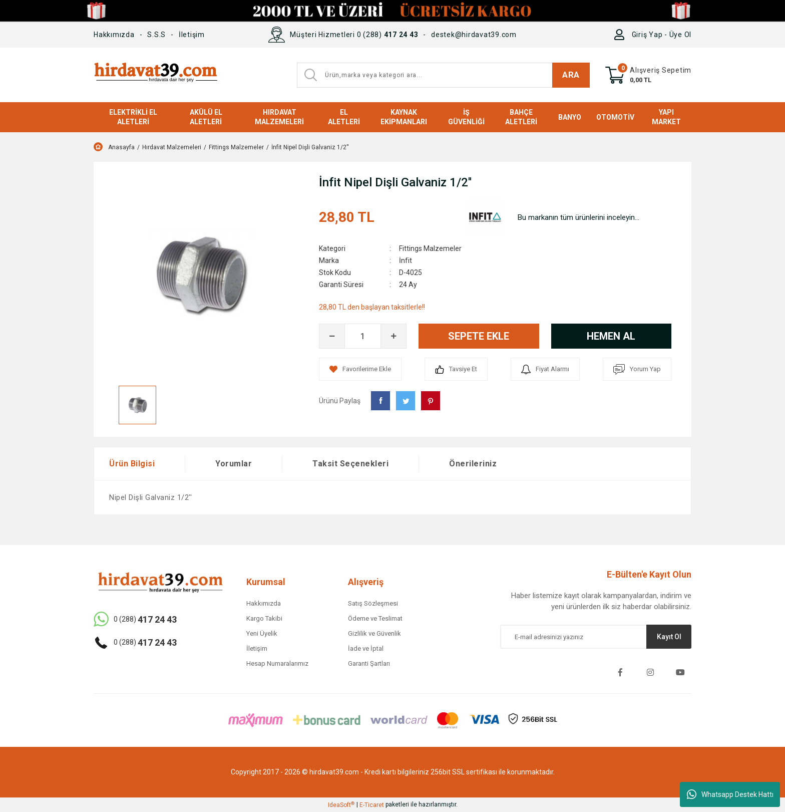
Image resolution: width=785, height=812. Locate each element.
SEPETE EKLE (478, 336)
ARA (571, 75)
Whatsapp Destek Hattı (730, 794)
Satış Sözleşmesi (373, 603)
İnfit (405, 260)
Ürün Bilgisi (132, 463)
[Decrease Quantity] (331, 336)
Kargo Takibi (264, 618)
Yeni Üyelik (261, 633)
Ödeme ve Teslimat (375, 618)
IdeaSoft (341, 805)
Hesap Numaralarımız (277, 663)
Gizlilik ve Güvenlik (374, 633)
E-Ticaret (371, 804)
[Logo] (155, 75)
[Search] (443, 75)
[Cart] (648, 75)
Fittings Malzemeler (430, 248)
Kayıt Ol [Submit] (669, 637)
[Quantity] (362, 336)
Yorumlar (233, 463)
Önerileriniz (473, 463)
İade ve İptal (365, 648)
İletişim (192, 35)
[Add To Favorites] (360, 369)
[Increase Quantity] (393, 336)
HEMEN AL (611, 336)
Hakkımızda (114, 35)
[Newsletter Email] (595, 637)
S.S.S (156, 35)
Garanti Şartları (369, 663)
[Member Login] (621, 34)
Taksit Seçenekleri (350, 463)
